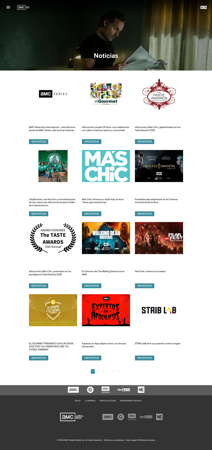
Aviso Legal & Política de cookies (140, 440)
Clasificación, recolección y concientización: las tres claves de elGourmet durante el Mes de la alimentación (52, 202)
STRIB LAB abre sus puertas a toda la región (158, 343)
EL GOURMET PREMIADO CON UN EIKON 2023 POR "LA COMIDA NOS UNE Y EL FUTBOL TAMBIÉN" (51, 346)
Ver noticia (38, 142)
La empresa (90, 401)
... (108, 371)
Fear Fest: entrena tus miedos (150, 271)
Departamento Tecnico (131, 401)
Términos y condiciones (114, 440)
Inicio (78, 401)
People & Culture (108, 401)
